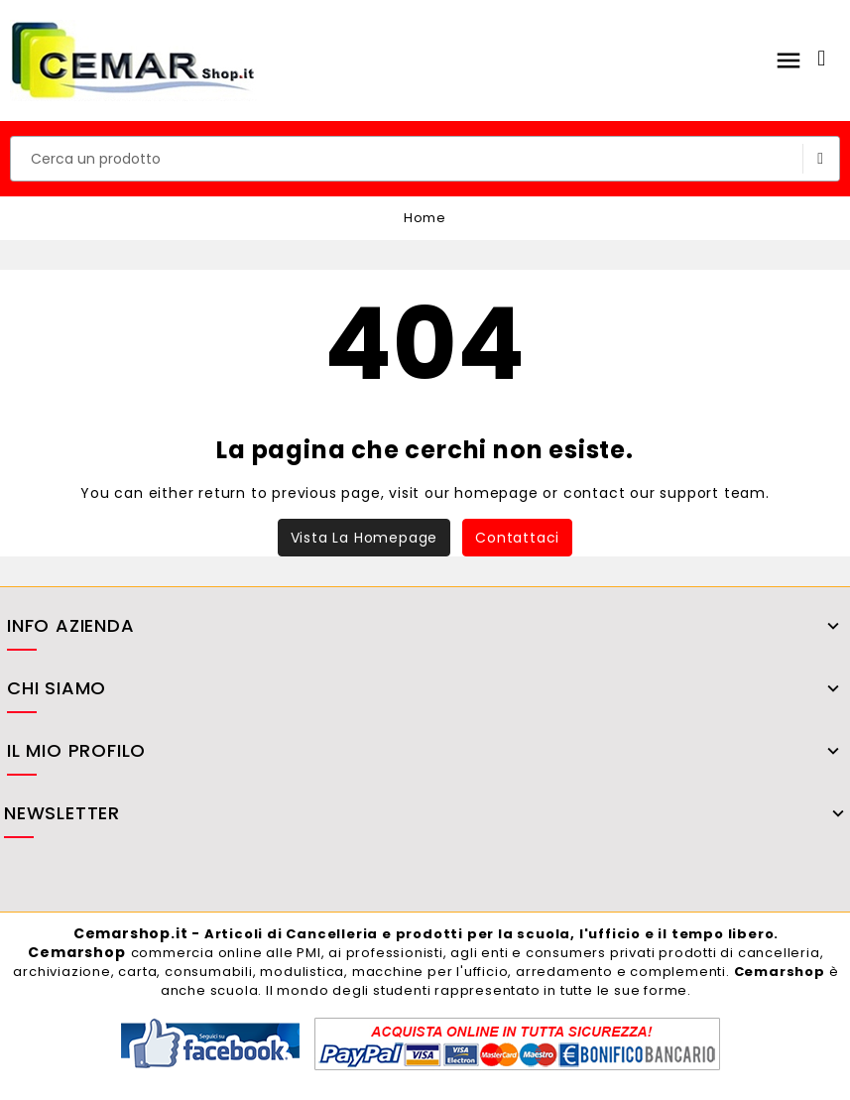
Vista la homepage (364, 538)
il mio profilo (76, 752)
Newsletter (62, 814)
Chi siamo (56, 689)
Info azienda (71, 627)
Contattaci (517, 538)
